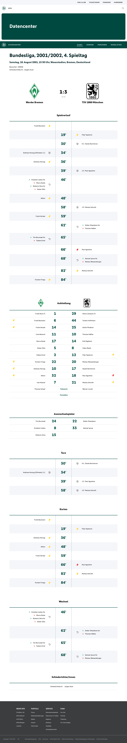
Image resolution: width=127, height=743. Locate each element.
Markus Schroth (90, 207)
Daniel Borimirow (91, 144)
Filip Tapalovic (87, 135)
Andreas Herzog (29, 153)
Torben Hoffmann (88, 320)
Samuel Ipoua (90, 258)
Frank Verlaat (40, 216)
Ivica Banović (40, 334)
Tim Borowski (38, 237)
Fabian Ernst (40, 240)
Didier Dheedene (91, 225)
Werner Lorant (87, 389)
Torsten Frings (40, 280)
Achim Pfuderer (88, 327)
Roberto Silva (38, 186)
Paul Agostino (90, 171)
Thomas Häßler (90, 228)
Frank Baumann (39, 126)
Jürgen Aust (28, 70)
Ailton (43, 198)
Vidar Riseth (86, 348)
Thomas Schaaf (40, 389)
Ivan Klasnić (41, 382)
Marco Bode (40, 183)
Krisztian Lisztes (37, 180)
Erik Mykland (87, 341)
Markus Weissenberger (93, 262)
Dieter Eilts (41, 189)
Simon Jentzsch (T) (89, 314)
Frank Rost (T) (40, 314)
